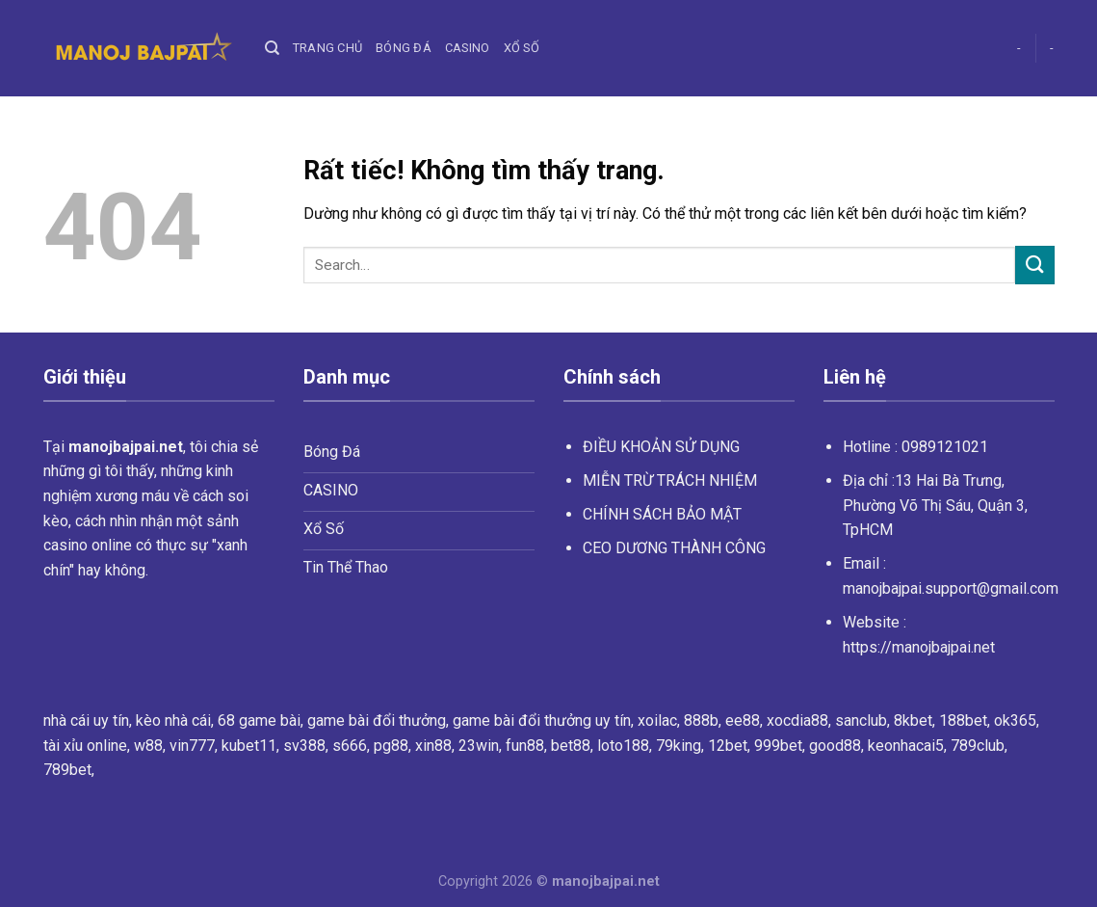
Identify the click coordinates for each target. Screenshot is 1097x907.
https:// (919, 647)
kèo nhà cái (173, 720)
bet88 (570, 745)
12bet (727, 745)
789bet (67, 769)
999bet (778, 745)
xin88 (433, 745)
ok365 (1015, 720)
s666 (349, 745)
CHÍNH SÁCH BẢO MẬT (662, 514)
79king (678, 745)
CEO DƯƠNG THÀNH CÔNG (674, 548)
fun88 (525, 745)
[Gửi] (1034, 264)
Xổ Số (521, 47)
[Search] (272, 48)
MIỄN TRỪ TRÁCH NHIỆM (670, 480)
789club (978, 745)
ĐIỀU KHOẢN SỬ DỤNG (661, 447)
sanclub (861, 720)
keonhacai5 (906, 745)
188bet (963, 720)
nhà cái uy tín (86, 720)
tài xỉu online (85, 745)
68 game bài (259, 720)
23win (478, 745)
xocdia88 (797, 720)
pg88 (391, 745)
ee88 (742, 720)
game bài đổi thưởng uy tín (542, 720)
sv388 (304, 745)
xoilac (657, 720)
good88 (835, 745)
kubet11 (249, 745)
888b (701, 720)
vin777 (192, 745)
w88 (148, 745)
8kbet (913, 720)
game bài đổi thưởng (376, 720)
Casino (467, 47)
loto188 (623, 745)
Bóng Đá (403, 47)
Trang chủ (327, 47)
